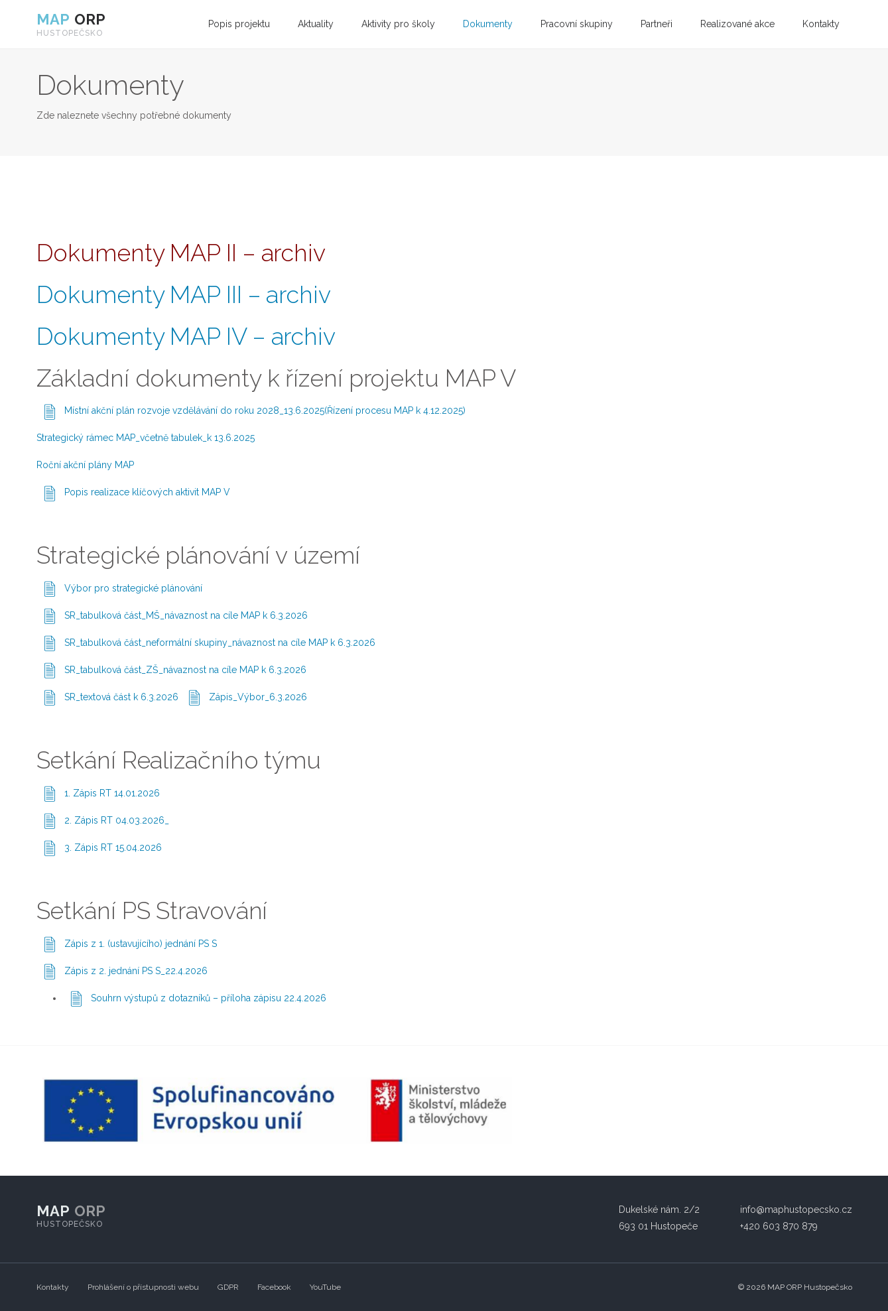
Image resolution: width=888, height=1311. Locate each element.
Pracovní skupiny (576, 24)
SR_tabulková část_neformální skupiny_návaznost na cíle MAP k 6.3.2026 (219, 642)
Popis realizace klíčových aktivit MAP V (147, 492)
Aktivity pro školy (398, 24)
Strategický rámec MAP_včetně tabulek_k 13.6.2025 (145, 437)
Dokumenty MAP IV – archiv (186, 336)
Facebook (274, 1287)
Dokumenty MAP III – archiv (183, 294)
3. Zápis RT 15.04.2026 (113, 847)
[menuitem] (239, 24)
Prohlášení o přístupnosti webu (143, 1287)
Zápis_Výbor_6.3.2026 (258, 697)
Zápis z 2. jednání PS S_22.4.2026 (136, 971)
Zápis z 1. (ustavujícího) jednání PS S (140, 943)
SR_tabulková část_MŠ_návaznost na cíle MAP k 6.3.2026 (186, 615)
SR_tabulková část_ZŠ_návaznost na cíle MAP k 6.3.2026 (185, 669)
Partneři (656, 24)
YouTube (325, 1287)
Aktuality (316, 24)
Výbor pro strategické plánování (133, 588)
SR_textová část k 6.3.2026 (121, 697)
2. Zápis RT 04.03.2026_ (116, 820)
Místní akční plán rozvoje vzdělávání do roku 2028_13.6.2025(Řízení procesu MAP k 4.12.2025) (265, 410)
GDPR (228, 1287)
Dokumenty (488, 24)
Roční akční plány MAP (85, 465)
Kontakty (821, 24)
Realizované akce (737, 24)
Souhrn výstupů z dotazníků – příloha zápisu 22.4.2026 (208, 998)
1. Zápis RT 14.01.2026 (112, 793)
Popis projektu (239, 24)
